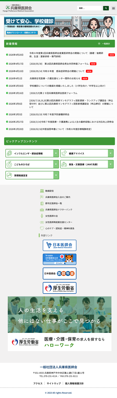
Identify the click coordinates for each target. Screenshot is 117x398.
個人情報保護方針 (74, 383)
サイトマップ (54, 383)
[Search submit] (106, 8)
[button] (113, 8)
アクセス (37, 383)
